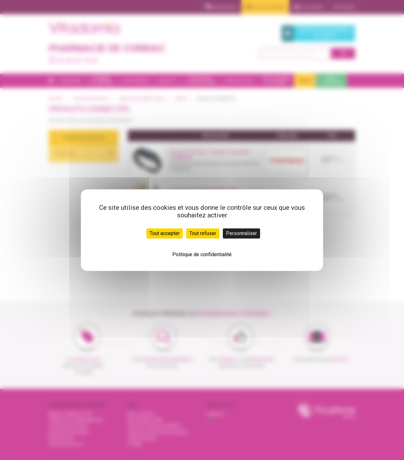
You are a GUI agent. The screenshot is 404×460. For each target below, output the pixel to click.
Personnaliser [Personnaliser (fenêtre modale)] (241, 233)
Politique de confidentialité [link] (202, 254)
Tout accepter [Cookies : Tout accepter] (165, 233)
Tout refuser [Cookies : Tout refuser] (202, 233)
